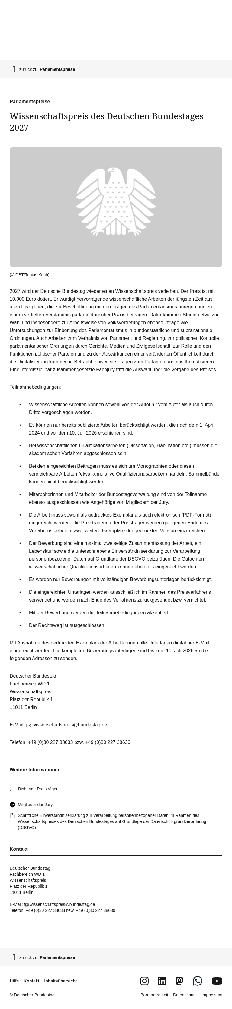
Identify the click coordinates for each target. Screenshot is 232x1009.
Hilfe (14, 981)
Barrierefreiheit (154, 994)
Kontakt (31, 981)
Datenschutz (185, 994)
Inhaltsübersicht (60, 981)
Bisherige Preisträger (38, 788)
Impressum (211, 994)
